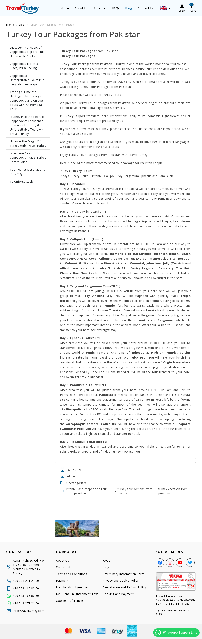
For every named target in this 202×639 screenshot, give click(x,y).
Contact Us (146, 8)
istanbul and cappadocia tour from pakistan (86, 491)
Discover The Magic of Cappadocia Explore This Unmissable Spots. (27, 52)
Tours (100, 8)
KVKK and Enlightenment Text (77, 594)
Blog (128, 8)
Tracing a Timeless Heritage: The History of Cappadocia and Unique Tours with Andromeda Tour (27, 100)
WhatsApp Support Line (176, 632)
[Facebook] (160, 562)
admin (70, 476)
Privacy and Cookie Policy (121, 580)
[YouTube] (180, 562)
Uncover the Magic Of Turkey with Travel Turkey (28, 143)
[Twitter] (190, 562)
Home (65, 8)
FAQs (116, 8)
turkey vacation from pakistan (173, 491)
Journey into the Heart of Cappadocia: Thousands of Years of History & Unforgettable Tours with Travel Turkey (27, 125)
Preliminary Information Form (123, 574)
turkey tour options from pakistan (135, 491)
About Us (81, 8)
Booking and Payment (118, 594)
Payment (62, 580)
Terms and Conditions (71, 574)
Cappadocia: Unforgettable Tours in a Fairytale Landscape (27, 80)
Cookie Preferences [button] (70, 601)
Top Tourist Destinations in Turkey (27, 172)
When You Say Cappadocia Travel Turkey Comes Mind (28, 157)
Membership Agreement (73, 587)
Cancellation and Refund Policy (124, 587)
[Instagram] (170, 562)
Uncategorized (76, 483)
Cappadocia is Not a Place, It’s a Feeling (24, 66)
